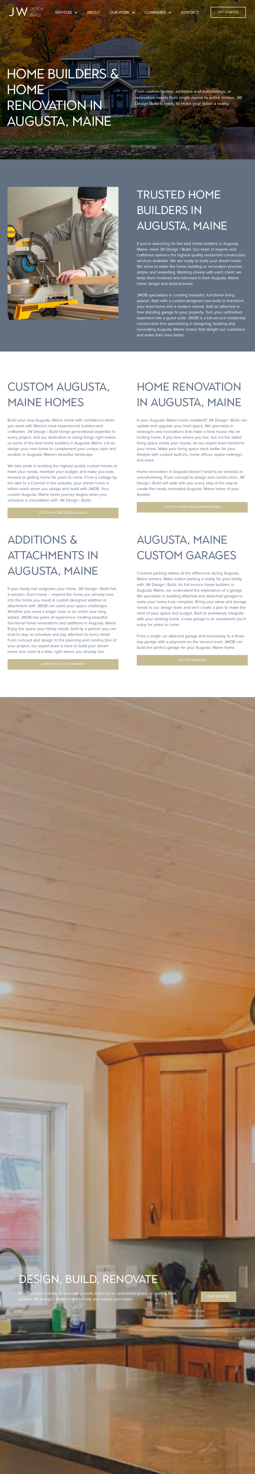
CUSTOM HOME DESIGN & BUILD (63, 513)
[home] (26, 12)
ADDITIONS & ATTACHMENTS (63, 664)
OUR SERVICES (218, 1296)
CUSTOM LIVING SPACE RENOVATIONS (192, 507)
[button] (66, 12)
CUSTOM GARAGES (192, 660)
